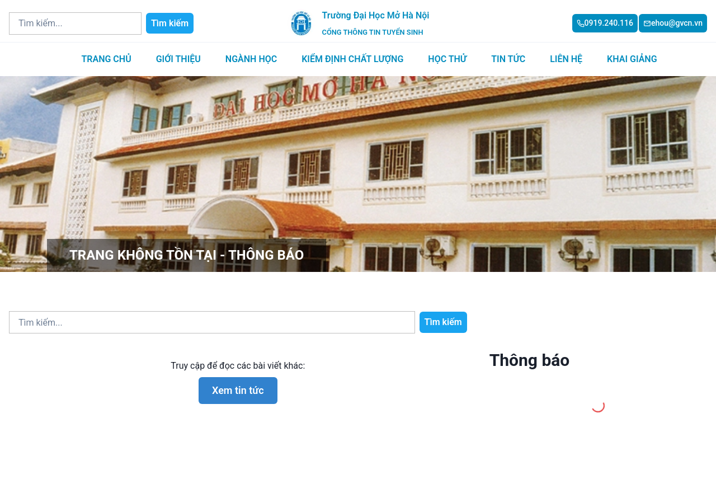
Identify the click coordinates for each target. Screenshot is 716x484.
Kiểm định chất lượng (352, 59)
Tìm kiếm (170, 23)
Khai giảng (632, 59)
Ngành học (251, 59)
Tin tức (508, 59)
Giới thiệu (178, 59)
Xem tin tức (238, 390)
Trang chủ (106, 59)
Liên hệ (566, 59)
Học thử (447, 59)
